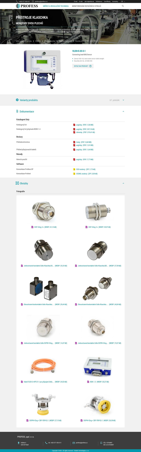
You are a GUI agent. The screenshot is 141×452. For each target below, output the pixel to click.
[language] (123, 1)
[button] (71, 100)
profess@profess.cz (82, 443)
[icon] (123, 100)
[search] (123, 6)
